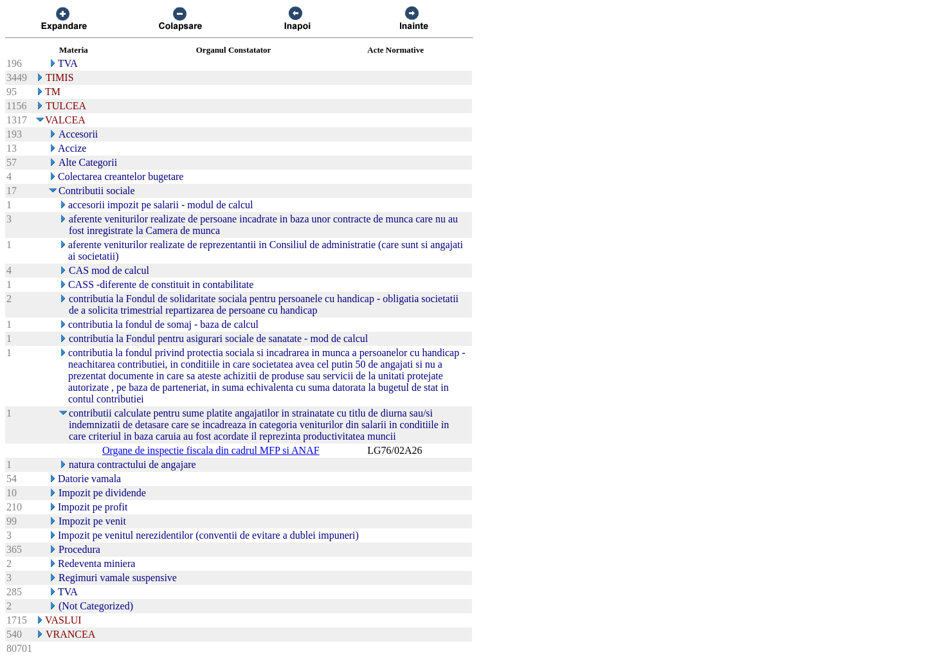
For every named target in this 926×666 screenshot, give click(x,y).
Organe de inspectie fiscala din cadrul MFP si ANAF (211, 450)
